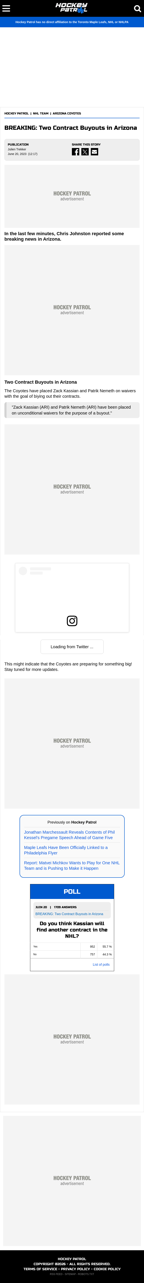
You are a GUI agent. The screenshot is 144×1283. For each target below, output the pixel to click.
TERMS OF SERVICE (40, 1269)
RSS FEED (56, 1274)
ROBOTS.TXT (86, 1274)
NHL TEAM (41, 113)
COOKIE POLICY (107, 1269)
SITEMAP (70, 1274)
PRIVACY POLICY (75, 1269)
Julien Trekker (17, 149)
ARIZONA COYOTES (67, 113)
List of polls (101, 964)
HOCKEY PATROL (16, 113)
